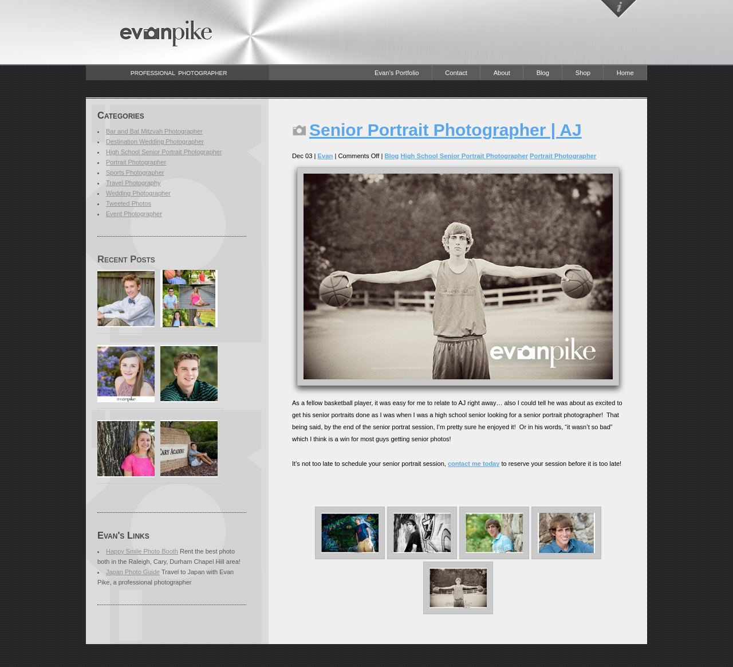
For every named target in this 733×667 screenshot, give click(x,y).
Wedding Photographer (138, 193)
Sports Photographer (135, 172)
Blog (543, 72)
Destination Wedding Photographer (155, 141)
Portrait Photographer (136, 162)
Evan (325, 155)
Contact (456, 72)
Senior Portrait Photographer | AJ (445, 129)
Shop (583, 72)
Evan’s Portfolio (397, 72)
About (502, 72)
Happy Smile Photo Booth (142, 551)
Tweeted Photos (128, 203)
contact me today (473, 463)
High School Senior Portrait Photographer (164, 151)
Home (625, 72)
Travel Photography (133, 182)
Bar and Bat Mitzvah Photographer (154, 131)
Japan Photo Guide (133, 571)
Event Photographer (134, 213)
